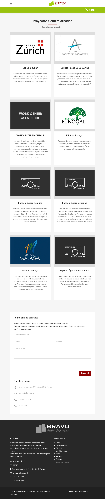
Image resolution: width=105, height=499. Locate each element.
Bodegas (59, 459)
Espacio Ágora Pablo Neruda (74, 270)
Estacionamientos (62, 462)
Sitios (58, 454)
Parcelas (59, 456)
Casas (58, 443)
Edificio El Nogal (74, 135)
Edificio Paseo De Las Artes (74, 68)
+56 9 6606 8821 (25, 406)
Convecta (84, 491)
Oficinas (59, 448)
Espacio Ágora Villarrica (74, 203)
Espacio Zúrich (30, 68)
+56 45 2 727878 (25, 399)
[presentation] (74, 365)
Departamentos (61, 445)
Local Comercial (61, 451)
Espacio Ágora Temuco (30, 203)
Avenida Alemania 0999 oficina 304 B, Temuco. (36, 387)
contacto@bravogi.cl (26, 393)
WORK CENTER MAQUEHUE (30, 135)
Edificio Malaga (30, 270)
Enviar (85, 373)
